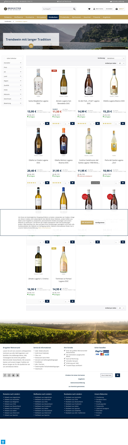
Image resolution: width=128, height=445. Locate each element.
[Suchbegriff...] (59, 9)
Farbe (6, 90)
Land (5, 76)
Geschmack (7, 99)
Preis (5, 67)
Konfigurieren (99, 222)
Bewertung (7, 103)
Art (5, 72)
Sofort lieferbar (11, 58)
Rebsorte (7, 94)
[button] (3, 442)
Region (6, 81)
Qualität (6, 85)
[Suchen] (74, 9)
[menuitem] (59, 9)
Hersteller (7, 63)
